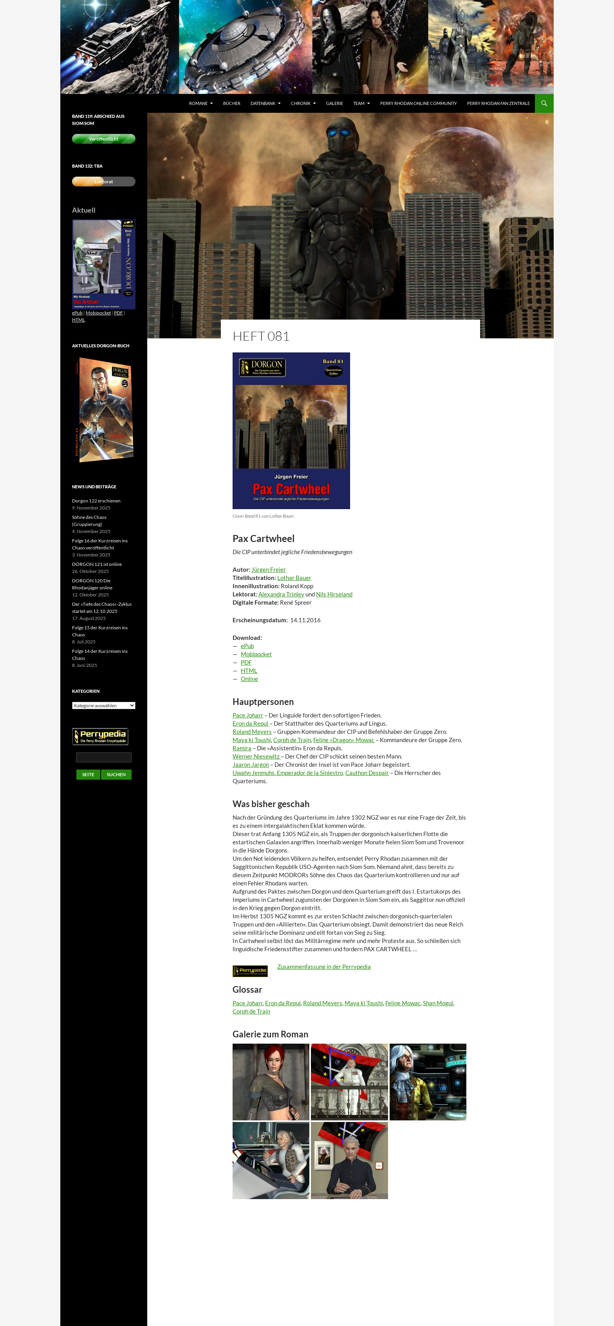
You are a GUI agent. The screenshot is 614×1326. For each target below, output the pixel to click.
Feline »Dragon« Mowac (343, 739)
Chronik (301, 103)
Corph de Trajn (292, 739)
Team (359, 103)
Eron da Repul (283, 1002)
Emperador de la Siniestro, (310, 772)
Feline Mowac (403, 1002)
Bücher (231, 103)
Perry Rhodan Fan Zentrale (498, 103)
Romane (198, 103)
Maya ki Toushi (252, 739)
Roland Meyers (322, 1002)
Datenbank (263, 103)
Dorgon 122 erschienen (96, 501)
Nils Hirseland (334, 594)
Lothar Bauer (294, 577)
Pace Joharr (248, 1002)
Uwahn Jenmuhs (253, 772)
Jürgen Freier (268, 569)
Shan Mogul (438, 1002)
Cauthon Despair (367, 772)
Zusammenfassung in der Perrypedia (324, 966)
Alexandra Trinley (281, 594)
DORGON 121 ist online (97, 564)
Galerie (334, 103)
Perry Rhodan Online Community (418, 103)
